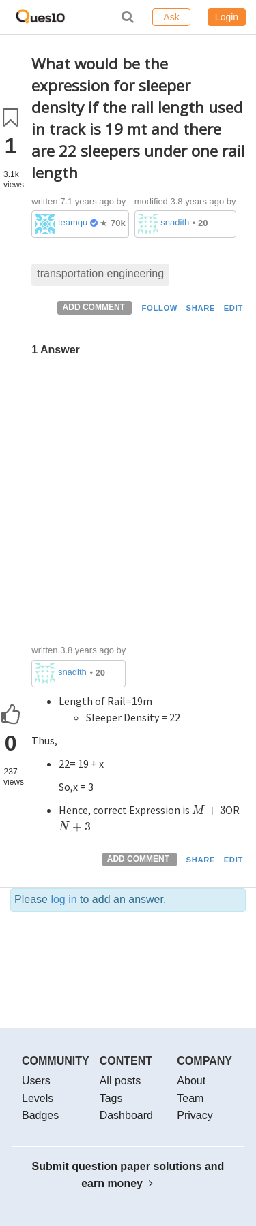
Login (226, 17)
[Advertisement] (128, 497)
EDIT (233, 308)
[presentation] (208, 810)
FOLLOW (159, 308)
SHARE (201, 308)
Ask (171, 17)
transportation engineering (100, 273)
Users (36, 1080)
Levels (37, 1098)
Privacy (194, 1115)
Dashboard (126, 1115)
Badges (40, 1115)
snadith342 (175, 222)
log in (63, 899)
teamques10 (72, 222)
